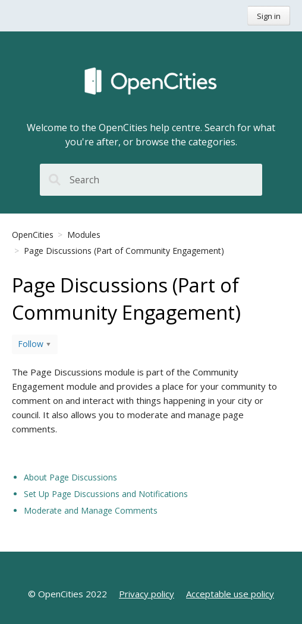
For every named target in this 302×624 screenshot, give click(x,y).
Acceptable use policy (230, 594)
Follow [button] (30, 343)
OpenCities (33, 234)
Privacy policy (146, 594)
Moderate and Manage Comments (91, 510)
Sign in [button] (269, 16)
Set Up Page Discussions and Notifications (106, 493)
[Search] (151, 180)
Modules (83, 234)
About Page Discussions (70, 477)
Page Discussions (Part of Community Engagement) (124, 250)
